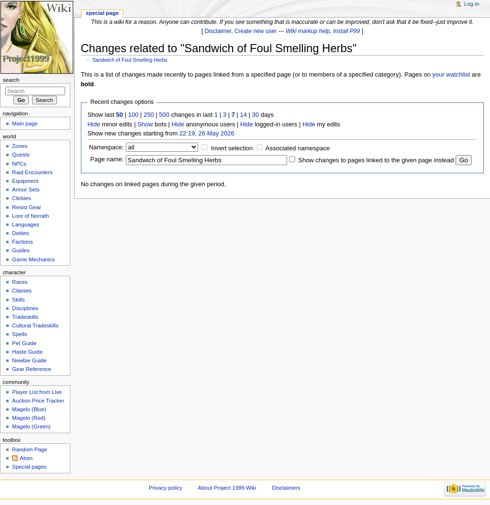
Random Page (29, 449)
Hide (94, 124)
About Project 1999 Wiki (227, 488)
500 (164, 114)
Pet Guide (24, 343)
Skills (18, 300)
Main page (25, 123)
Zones (19, 146)
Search (11, 80)
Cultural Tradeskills (35, 325)
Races (19, 282)
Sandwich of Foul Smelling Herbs (129, 60)
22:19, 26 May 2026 (206, 133)
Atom (26, 458)
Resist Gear (26, 207)
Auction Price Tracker (38, 401)
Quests (20, 154)
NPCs (19, 164)
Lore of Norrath (30, 216)
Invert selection (232, 148)
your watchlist (451, 74)
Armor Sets (25, 189)
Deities (20, 233)
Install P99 (346, 31)
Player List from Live (37, 392)
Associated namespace (298, 148)
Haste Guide (27, 352)
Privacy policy (165, 488)
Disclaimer (218, 31)
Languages (25, 224)
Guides (20, 250)
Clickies (21, 198)
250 (149, 114)
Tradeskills (25, 317)
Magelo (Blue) (29, 409)
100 (133, 114)
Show (145, 124)
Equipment (25, 181)
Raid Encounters (32, 172)
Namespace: (106, 147)
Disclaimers (286, 488)
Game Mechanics (33, 259)
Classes (22, 290)
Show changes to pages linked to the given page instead (376, 160)
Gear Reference (31, 369)
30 (255, 114)
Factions (22, 242)
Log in (471, 4)
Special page (102, 13)
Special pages (29, 467)
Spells (19, 334)
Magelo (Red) (28, 418)
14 (243, 114)
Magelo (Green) (31, 426)
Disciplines (25, 308)
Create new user (255, 31)
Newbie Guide (29, 360)
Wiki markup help (308, 31)
